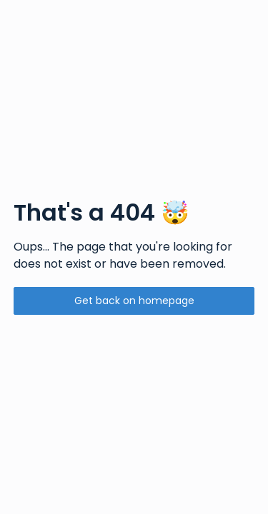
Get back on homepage (134, 300)
